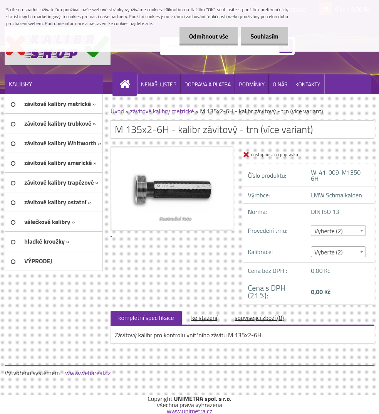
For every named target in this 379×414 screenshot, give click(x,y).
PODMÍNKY (252, 84)
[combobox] (338, 230)
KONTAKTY (307, 84)
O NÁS (280, 84)
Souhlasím (264, 36)
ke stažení (204, 317)
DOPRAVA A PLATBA (207, 84)
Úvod (117, 111)
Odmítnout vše (208, 36)
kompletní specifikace (146, 317)
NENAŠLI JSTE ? (158, 84)
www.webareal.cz (88, 372)
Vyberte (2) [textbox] (328, 231)
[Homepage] (128, 84)
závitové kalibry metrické (162, 111)
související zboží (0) (259, 317)
